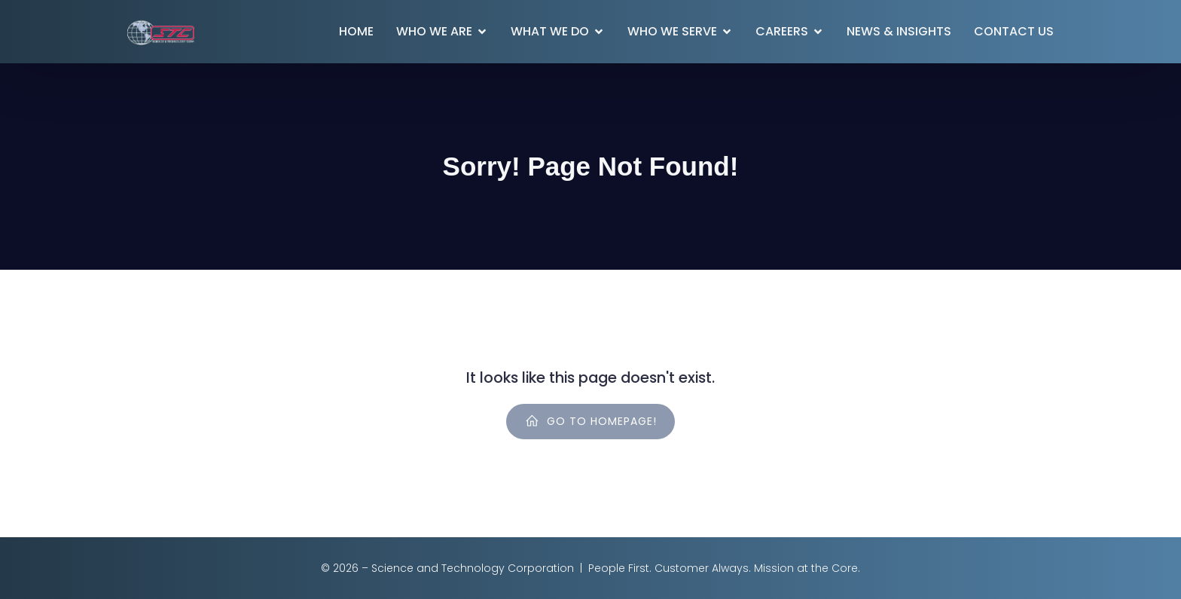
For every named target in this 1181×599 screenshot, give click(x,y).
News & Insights (899, 31)
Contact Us (1014, 31)
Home (356, 31)
